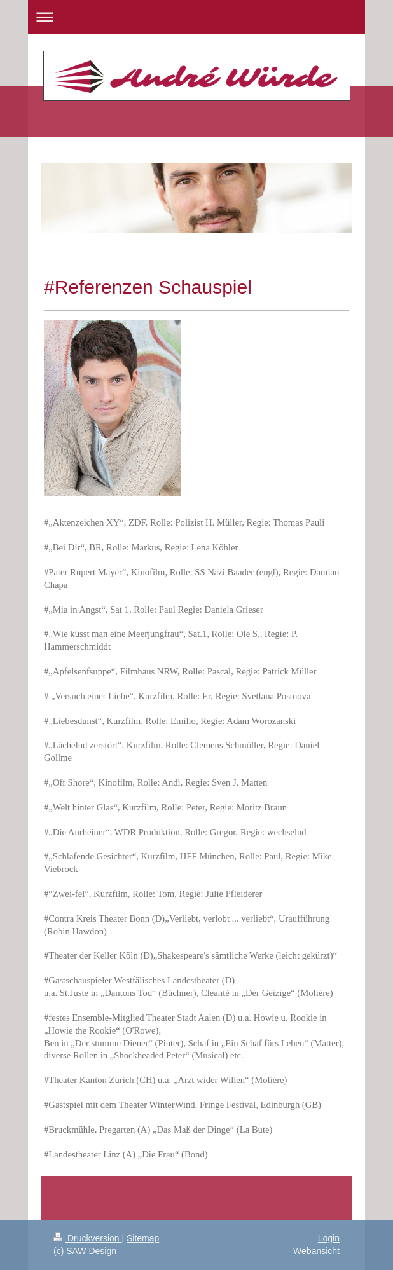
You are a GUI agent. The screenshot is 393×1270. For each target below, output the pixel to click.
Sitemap (143, 1238)
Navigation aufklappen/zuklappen (196, 17)
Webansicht (316, 1251)
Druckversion (87, 1238)
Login (329, 1238)
